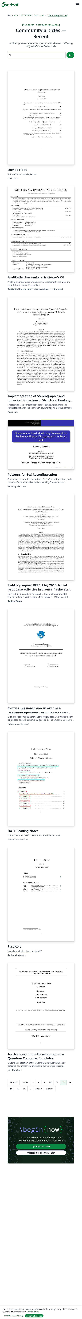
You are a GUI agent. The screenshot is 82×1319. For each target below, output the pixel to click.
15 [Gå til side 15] (17, 1088)
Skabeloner (26, 15)
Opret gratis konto (41, 1146)
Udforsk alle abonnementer (41, 1152)
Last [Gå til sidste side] (49, 1088)
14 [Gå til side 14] (11, 1088)
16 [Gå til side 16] (24, 1088)
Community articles (57, 15)
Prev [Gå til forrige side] (25, 1082)
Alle (16, 15)
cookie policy (33, 1312)
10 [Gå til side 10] (50, 1082)
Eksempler (39, 15)
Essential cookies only (13, 1315)
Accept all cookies (34, 1316)
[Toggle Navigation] (77, 4)
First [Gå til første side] (13, 1082)
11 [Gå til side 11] (57, 1082)
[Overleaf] (10, 4)
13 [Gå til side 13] (70, 1082)
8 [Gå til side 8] (38, 1082)
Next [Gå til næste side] (39, 1088)
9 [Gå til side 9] (44, 1082)
